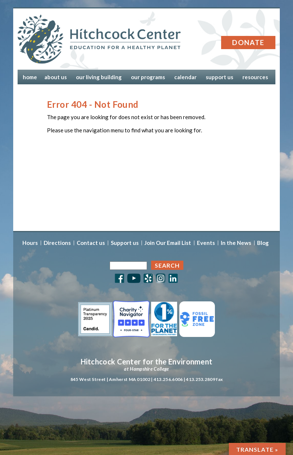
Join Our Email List (167, 243)
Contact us (91, 243)
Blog (263, 243)
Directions (57, 243)
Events (206, 243)
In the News (236, 243)
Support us (125, 243)
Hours (30, 243)
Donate (248, 42)
